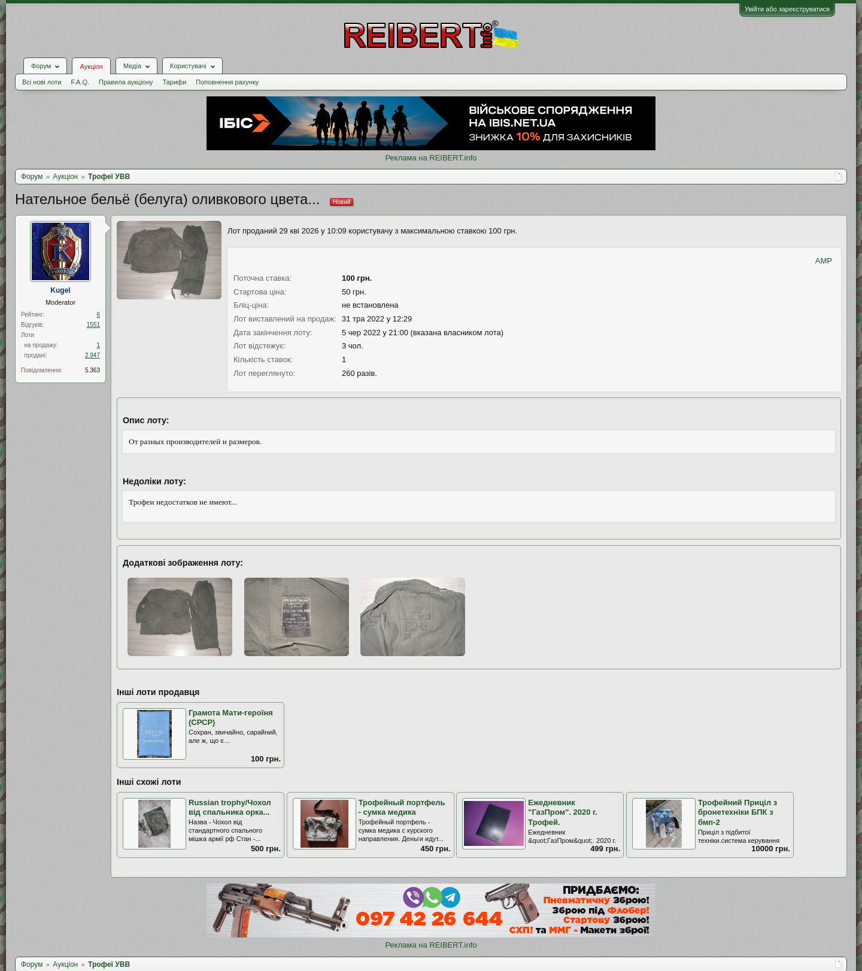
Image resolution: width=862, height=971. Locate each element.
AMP (823, 260)
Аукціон (91, 66)
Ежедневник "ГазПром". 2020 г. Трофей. (562, 812)
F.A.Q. (80, 82)
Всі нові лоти (41, 82)
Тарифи (175, 82)
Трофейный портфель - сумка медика (402, 807)
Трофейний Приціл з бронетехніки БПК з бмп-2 (737, 812)
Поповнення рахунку (227, 82)
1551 (93, 324)
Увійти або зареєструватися (787, 9)
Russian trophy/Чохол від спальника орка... (230, 807)
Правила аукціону (126, 82)
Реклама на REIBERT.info (430, 157)
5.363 (92, 370)
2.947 (92, 355)
